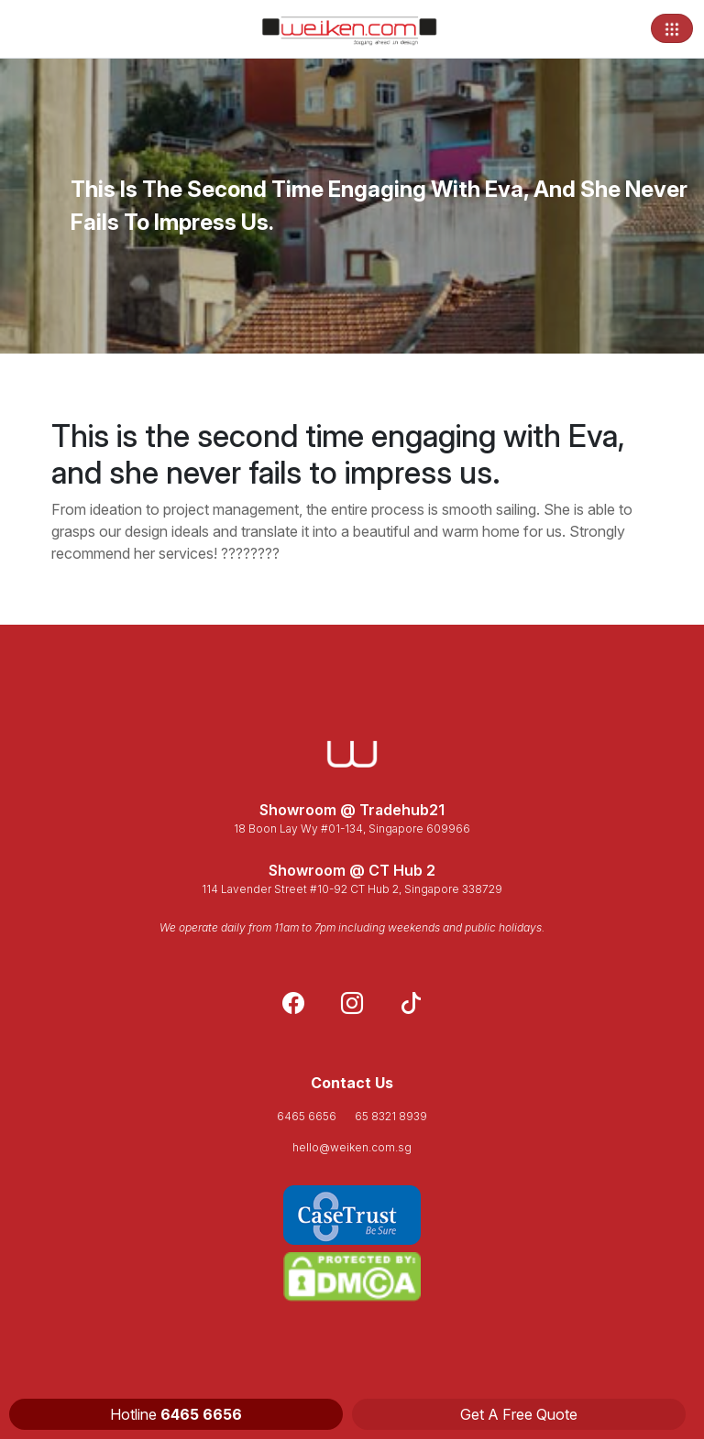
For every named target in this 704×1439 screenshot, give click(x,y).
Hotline (176, 1414)
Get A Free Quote (519, 1414)
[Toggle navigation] (672, 28)
